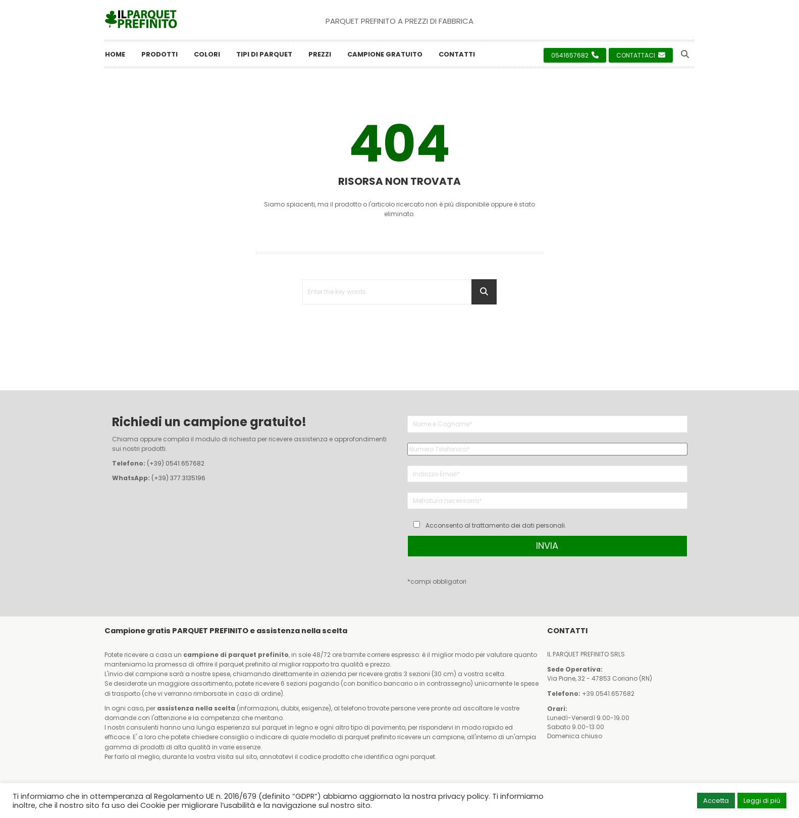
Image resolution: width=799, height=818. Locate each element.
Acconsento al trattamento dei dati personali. (495, 525)
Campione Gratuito (384, 54)
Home (115, 54)
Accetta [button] (716, 800)
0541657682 (575, 55)
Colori (207, 54)
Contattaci (640, 55)
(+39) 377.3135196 (178, 478)
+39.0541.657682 (608, 693)
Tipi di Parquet (264, 54)
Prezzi (319, 54)
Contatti (457, 54)
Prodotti (159, 54)
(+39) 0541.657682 (175, 463)
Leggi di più (761, 800)
